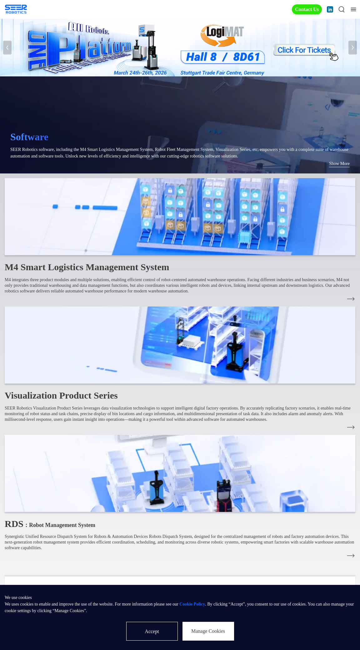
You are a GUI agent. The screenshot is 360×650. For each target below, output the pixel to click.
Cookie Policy (192, 604)
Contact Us (307, 9)
